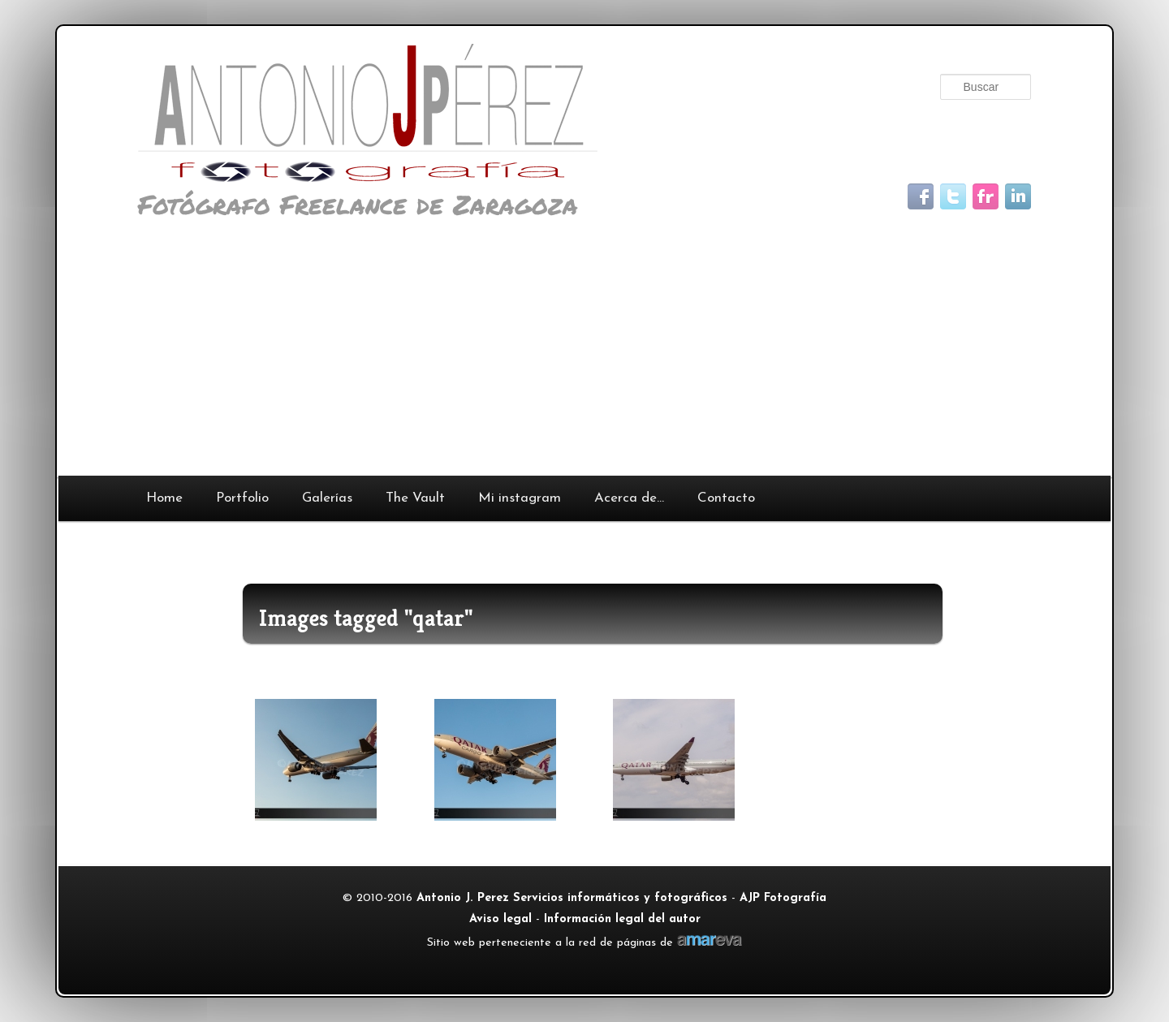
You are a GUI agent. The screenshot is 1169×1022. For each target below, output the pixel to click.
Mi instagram (519, 498)
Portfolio (242, 498)
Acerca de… (629, 498)
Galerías (327, 498)
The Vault (415, 498)
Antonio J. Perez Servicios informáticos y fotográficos (571, 898)
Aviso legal (500, 919)
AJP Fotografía (783, 898)
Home (164, 498)
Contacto (726, 498)
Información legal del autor (622, 919)
